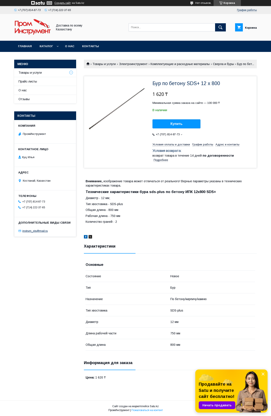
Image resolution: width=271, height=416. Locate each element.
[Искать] (220, 27)
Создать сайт (62, 3)
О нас (69, 46)
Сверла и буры (223, 64)
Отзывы (24, 99)
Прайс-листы (27, 81)
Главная (25, 46)
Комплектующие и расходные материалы (180, 64)
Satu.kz (154, 406)
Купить (177, 124)
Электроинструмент (133, 64)
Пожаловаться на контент (147, 410)
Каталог (46, 46)
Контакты (90, 46)
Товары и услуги (104, 64)
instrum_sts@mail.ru (35, 230)
